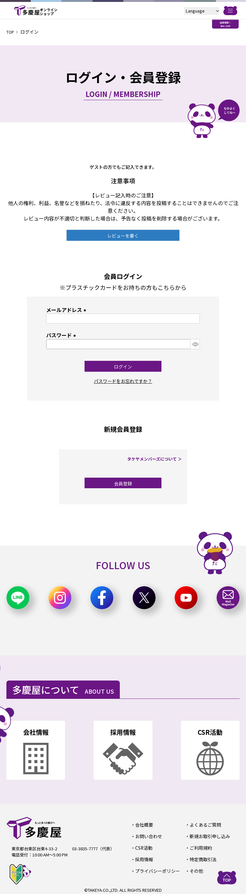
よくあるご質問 (203, 824)
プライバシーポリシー (155, 869)
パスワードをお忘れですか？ (123, 381)
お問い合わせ (147, 835)
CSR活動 (143, 847)
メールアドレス (67, 310)
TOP (11, 32)
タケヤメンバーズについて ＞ (156, 459)
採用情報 (143, 858)
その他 (195, 869)
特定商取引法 (201, 858)
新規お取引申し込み (208, 835)
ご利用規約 (199, 847)
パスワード (62, 335)
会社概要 (143, 824)
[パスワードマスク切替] (195, 344)
